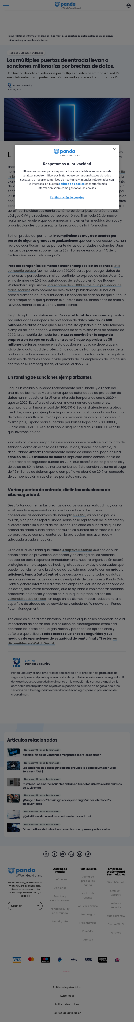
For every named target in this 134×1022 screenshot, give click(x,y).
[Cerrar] (114, 149)
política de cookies (72, 183)
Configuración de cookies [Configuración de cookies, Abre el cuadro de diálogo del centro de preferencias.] (67, 197)
